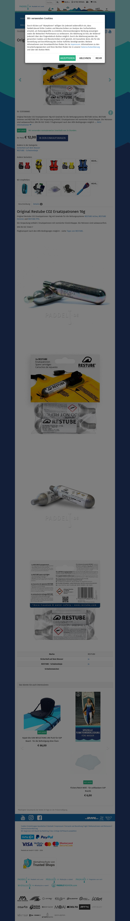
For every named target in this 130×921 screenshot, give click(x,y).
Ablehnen (85, 58)
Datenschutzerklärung (90, 47)
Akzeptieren (67, 58)
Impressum (75, 44)
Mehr (99, 58)
